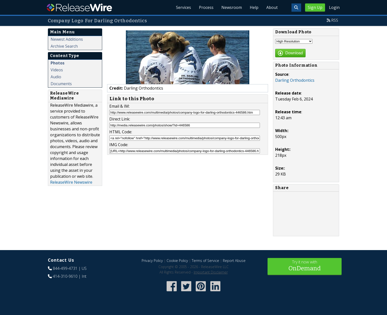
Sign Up (315, 7)
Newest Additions (67, 39)
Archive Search (64, 46)
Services (183, 7)
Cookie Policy (177, 260)
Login (334, 7)
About (272, 7)
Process (206, 7)
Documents (61, 83)
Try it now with (305, 266)
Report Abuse (234, 260)
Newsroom (231, 7)
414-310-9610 (65, 276)
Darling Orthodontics (294, 80)
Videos (57, 70)
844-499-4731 (65, 268)
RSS (334, 20)
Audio (56, 76)
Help (254, 7)
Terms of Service (205, 260)
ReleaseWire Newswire (71, 182)
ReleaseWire (79, 7)
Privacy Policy (152, 260)
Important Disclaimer (211, 272)
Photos (57, 63)
